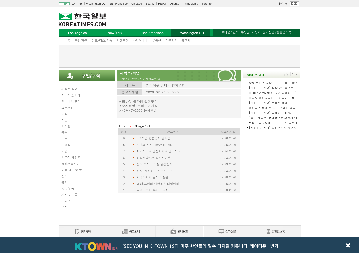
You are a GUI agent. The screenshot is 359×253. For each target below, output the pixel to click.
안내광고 (179, 231)
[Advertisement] (179, 56)
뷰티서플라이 (70, 163)
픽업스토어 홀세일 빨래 (152, 190)
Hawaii (162, 3)
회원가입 (282, 3)
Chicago (136, 3)
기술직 (65, 145)
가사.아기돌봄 (71, 194)
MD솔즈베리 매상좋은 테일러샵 (157, 183)
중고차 (185, 40)
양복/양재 (68, 188)
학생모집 (123, 40)
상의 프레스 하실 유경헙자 (154, 164)
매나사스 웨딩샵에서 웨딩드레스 (158, 151)
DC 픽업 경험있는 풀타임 (153, 138)
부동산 (156, 40)
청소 (64, 176)
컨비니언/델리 (71, 101)
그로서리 (67, 107)
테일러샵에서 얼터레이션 (153, 157)
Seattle (150, 3)
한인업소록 (283, 32)
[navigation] (179, 3)
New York (115, 32)
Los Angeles (77, 32)
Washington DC (96, 3)
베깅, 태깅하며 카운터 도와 (155, 170)
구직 (64, 207)
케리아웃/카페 (71, 95)
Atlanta (174, 3)
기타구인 (67, 201)
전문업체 (171, 40)
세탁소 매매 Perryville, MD (154, 144)
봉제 (64, 182)
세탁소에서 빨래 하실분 (152, 177)
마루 (64, 138)
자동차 (256, 32)
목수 (64, 132)
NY (80, 3)
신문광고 (131, 231)
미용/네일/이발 (71, 170)
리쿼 (64, 114)
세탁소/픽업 (69, 89)
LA (73, 3)
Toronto (207, 3)
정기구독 (83, 231)
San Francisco (118, 3)
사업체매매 (140, 40)
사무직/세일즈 (71, 157)
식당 (64, 120)
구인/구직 (81, 40)
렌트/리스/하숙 (102, 40)
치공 (64, 151)
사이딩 (65, 126)
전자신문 (268, 32)
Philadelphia (190, 3)
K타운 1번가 (230, 32)
